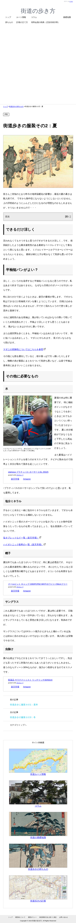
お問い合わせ (63, 917)
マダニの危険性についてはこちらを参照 (23, 349)
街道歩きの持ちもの (16, 106)
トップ (8, 17)
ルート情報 (21, 17)
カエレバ (19, 475)
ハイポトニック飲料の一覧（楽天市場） (23, 544)
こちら (71, 1)
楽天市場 (15, 479)
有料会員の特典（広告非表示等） (45, 22)
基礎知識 (67, 17)
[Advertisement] (36, 63)
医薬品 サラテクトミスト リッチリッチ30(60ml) (30, 680)
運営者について (20, 917)
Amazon (27, 479)
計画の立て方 (22, 22)
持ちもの (9, 22)
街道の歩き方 (38, 11)
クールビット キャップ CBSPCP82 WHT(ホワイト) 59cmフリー (37, 584)
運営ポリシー (32, 917)
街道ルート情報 (38, 772)
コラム (34, 17)
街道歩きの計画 (38, 899)
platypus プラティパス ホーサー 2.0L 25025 (28, 472)
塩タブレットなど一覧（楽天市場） (21, 537)
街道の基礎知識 (38, 836)
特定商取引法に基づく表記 (47, 917)
